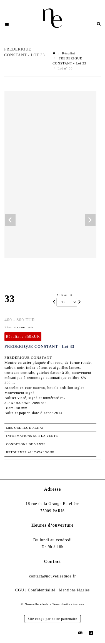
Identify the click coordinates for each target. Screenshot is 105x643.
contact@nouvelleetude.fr (52, 576)
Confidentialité (41, 590)
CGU (19, 590)
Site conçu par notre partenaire (52, 619)
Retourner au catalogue (30, 452)
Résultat (68, 53)
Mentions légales (74, 590)
